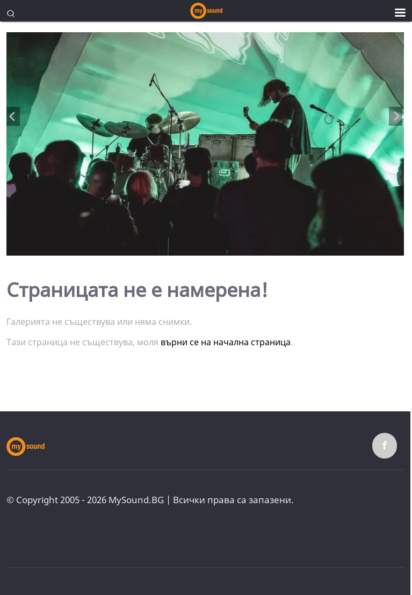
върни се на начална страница (226, 342)
